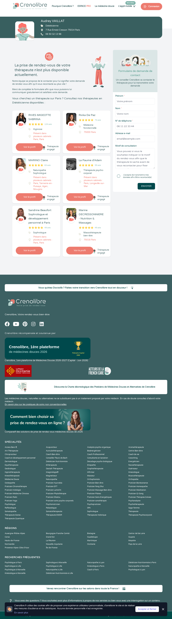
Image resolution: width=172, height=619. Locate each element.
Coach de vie (133, 454)
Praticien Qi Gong (135, 494)
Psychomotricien (53, 504)
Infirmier (90, 472)
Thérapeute (133, 511)
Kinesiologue (133, 472)
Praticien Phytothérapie (56, 494)
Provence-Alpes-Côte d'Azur (17, 548)
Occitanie (91, 544)
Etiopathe (91, 465)
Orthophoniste (93, 479)
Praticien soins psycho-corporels (60, 501)
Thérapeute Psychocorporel (140, 515)
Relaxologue (51, 508)
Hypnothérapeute (12, 472)
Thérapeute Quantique (14, 518)
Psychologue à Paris (13, 562)
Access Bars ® (11, 447)
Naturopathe (51, 479)
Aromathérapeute (136, 447)
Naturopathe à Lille (54, 570)
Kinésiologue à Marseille (15, 573)
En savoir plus (21, 612)
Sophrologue (92, 511)
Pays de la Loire (135, 544)
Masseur (91, 476)
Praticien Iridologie (13, 490)
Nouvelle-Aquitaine (54, 544)
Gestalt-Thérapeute (54, 469)
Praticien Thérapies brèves (139, 497)
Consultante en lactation (97, 458)
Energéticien (133, 461)
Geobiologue (10, 469)
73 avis (98, 120)
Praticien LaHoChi (53, 490)
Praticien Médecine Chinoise (17, 494)
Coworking (133, 458)
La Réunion (50, 540)
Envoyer (146, 186)
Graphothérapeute (95, 469)
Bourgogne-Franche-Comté (57, 533)
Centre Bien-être (135, 451)
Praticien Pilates (94, 494)
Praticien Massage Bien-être (99, 490)
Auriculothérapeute (54, 451)
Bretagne (91, 533)
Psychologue (10, 504)
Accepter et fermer (147, 609)
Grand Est (50, 537)
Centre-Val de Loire (136, 533)
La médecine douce (104, 6)
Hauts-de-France (12, 540)
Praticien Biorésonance (138, 483)
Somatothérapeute (54, 511)
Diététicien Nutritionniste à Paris (142, 562)
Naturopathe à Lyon (95, 562)
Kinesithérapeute (12, 476)
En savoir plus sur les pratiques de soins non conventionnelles (36, 404)
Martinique (92, 540)
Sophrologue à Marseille (56, 562)
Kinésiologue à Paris (95, 566)
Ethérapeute (51, 465)
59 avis (98, 165)
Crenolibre (11, 314)
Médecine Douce (12, 479)
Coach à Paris (93, 570)
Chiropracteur (11, 454)
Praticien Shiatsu (53, 497)
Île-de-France (51, 548)
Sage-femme (134, 508)
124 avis (48, 124)
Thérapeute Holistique (96, 515)
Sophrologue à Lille (13, 566)
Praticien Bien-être (95, 483)
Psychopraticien (94, 504)
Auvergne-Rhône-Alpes (15, 533)
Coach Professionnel (95, 454)
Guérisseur (133, 469)
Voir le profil (29, 147)
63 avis (47, 165)
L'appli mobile (127, 6)
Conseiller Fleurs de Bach (56, 458)
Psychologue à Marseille (15, 570)
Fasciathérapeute (135, 465)
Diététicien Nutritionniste (57, 461)
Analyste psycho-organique (99, 447)
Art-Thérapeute (11, 451)
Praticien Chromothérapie (16, 486)
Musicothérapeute (136, 476)
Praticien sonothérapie (97, 501)
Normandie (9, 544)
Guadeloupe (92, 537)
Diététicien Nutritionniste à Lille (59, 573)
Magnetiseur (51, 476)
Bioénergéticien (94, 451)
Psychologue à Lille (54, 566)
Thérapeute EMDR (54, 515)
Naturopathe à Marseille (138, 566)
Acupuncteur (51, 447)
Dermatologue (11, 461)
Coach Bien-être (53, 454)
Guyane (131, 537)
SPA (89, 508)
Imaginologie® (52, 472)
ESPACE (84, 6)
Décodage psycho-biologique (99, 461)
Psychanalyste (134, 501)
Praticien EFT (51, 486)
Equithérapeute (11, 465)
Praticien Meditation (137, 490)
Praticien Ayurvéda (54, 483)
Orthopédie (133, 479)
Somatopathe (10, 511)
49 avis (47, 228)
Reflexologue (10, 508)
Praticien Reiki (11, 497)
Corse (7, 537)
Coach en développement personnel (20, 458)
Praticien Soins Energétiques (99, 497)
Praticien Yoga (11, 501)
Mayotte (132, 540)
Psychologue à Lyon (136, 570)
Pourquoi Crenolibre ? (63, 6)
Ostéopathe (10, 483)
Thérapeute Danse (13, 515)
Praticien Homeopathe (138, 486)
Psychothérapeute (136, 504)
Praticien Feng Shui (95, 486)
